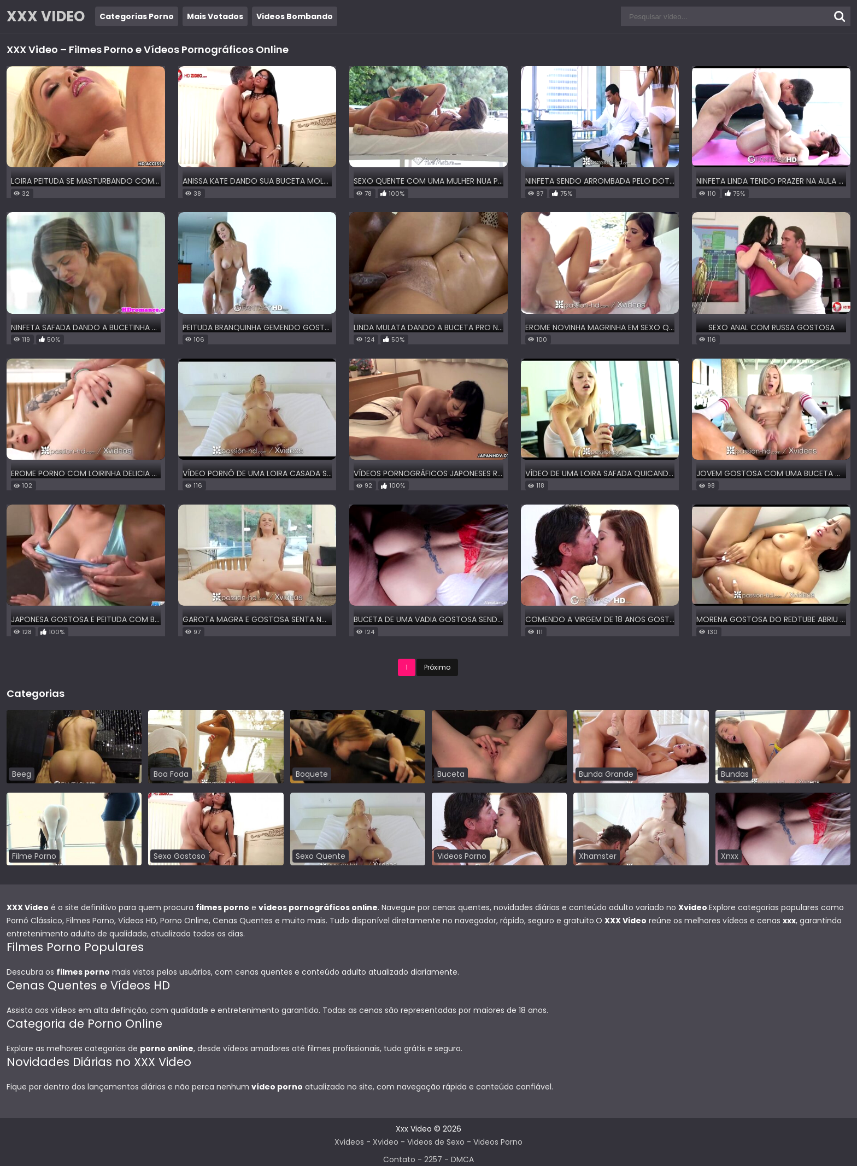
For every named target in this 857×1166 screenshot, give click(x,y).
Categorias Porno (136, 16)
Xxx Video (414, 1128)
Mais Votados (215, 16)
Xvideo (385, 1141)
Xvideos (349, 1141)
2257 (433, 1159)
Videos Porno (498, 1141)
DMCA (462, 1159)
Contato (399, 1159)
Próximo (437, 667)
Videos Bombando (294, 16)
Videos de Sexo (436, 1141)
